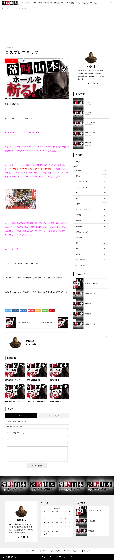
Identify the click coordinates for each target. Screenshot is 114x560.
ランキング (43, 551)
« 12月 (45, 534)
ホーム (25, 551)
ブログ (12, 60)
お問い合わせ (86, 551)
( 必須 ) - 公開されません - (16, 433)
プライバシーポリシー (71, 551)
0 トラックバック (53, 416)
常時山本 (91, 66)
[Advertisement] (57, 26)
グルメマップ (55, 551)
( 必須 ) (15, 426)
